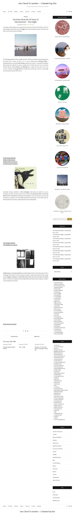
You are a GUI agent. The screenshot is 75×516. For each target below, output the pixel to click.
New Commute (57, 309)
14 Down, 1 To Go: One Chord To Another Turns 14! (41, 348)
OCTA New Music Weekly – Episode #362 (62, 254)
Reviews (54, 471)
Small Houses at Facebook (9, 324)
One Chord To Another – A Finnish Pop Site (37, 3)
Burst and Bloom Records (59, 356)
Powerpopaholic (57, 316)
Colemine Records (58, 360)
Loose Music (56, 387)
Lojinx (55, 385)
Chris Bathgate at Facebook (10, 244)
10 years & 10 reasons (57, 431)
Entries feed (55, 494)
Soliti (55, 411)
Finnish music (55, 443)
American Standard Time (59, 285)
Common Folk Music (58, 290)
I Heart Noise (57, 306)
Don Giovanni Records (59, 365)
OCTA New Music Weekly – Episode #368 (62, 230)
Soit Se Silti (56, 410)
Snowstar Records (58, 408)
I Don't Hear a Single (58, 304)
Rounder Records (58, 402)
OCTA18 (10, 11)
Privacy (21, 11)
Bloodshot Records (58, 354)
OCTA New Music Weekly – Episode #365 (62, 242)
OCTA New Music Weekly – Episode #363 (62, 250)
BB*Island (56, 348)
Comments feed (56, 497)
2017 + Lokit (22, 347)
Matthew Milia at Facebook (10, 161)
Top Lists (27, 11)
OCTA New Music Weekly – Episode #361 (62, 258)
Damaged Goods (58, 363)
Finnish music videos (57, 446)
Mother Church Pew (58, 307)
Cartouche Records (58, 359)
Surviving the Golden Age (59, 327)
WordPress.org (56, 500)
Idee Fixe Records (58, 380)
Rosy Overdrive (57, 319)
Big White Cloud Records (59, 351)
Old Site (39, 11)
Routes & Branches (58, 321)
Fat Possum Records (58, 366)
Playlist (54, 466)
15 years (54, 434)
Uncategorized (56, 477)
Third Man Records (58, 413)
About (4, 11)
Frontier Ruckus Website (9, 158)
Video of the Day (56, 480)
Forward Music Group (59, 376)
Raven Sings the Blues (58, 318)
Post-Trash (56, 315)
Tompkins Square (58, 415)
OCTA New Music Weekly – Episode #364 (62, 246)
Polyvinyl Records (58, 401)
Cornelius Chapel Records (59, 362)
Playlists (16, 11)
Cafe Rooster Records (59, 357)
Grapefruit (56, 377)
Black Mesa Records (58, 353)
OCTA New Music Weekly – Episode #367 (62, 234)
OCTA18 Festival (56, 463)
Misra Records (57, 394)
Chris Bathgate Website (9, 243)
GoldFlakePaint (57, 298)
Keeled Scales (57, 382)
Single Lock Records (58, 407)
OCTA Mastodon (58, 310)
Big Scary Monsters (58, 349)
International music (57, 457)
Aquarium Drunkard (58, 287)
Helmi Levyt (56, 379)
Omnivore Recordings (59, 398)
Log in (54, 492)
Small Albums (57, 326)
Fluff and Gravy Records (59, 373)
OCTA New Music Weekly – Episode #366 (62, 238)
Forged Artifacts (57, 374)
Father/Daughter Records (59, 368)
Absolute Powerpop (58, 282)
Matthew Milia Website (9, 159)
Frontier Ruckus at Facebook (10, 163)
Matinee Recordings (58, 391)
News (54, 460)
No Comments (30, 24)
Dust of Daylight (57, 293)
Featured (55, 440)
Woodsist (56, 416)
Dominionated (57, 292)
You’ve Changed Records (59, 419)
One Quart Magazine (58, 312)
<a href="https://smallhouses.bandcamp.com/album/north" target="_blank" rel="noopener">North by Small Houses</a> (25, 316)
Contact (33, 11)
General (26, 16)
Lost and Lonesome (58, 388)
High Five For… (57, 301)
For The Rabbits (57, 296)
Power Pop (55, 468)
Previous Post (14, 336)
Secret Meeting (57, 324)
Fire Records (57, 371)
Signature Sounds (58, 405)
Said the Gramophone (59, 323)
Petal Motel (56, 313)
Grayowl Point (57, 299)
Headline (54, 454)
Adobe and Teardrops (59, 284)
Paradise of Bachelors (58, 399)
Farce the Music (57, 295)
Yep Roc (56, 418)
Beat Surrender (57, 289)
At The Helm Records (58, 346)
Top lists (54, 474)
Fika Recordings (57, 370)
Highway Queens (57, 302)
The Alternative (57, 329)
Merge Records (57, 393)
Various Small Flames (58, 333)
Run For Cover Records (59, 404)
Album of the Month (57, 437)
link (23, 29)
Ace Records (57, 345)
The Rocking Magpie (58, 332)
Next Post (36, 336)
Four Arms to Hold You (57, 448)
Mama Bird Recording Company (61, 390)
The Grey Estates (58, 330)
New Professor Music (58, 396)
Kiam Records (57, 384)
